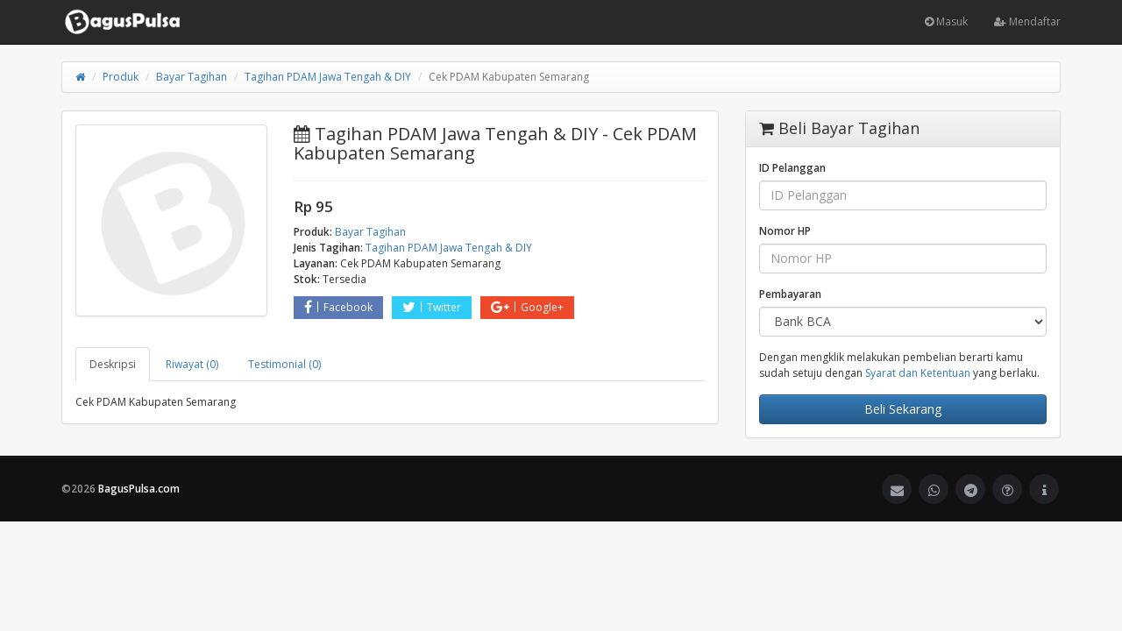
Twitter (431, 307)
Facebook (338, 307)
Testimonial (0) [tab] (284, 364)
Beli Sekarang (902, 409)
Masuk (946, 21)
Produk (120, 76)
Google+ (527, 307)
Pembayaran (790, 294)
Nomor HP (785, 230)
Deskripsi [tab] (112, 364)
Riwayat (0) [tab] (192, 364)
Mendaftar (1027, 21)
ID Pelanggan (792, 167)
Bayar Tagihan (191, 76)
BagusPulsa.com (139, 488)
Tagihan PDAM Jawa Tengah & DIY (328, 76)
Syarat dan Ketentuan (917, 372)
